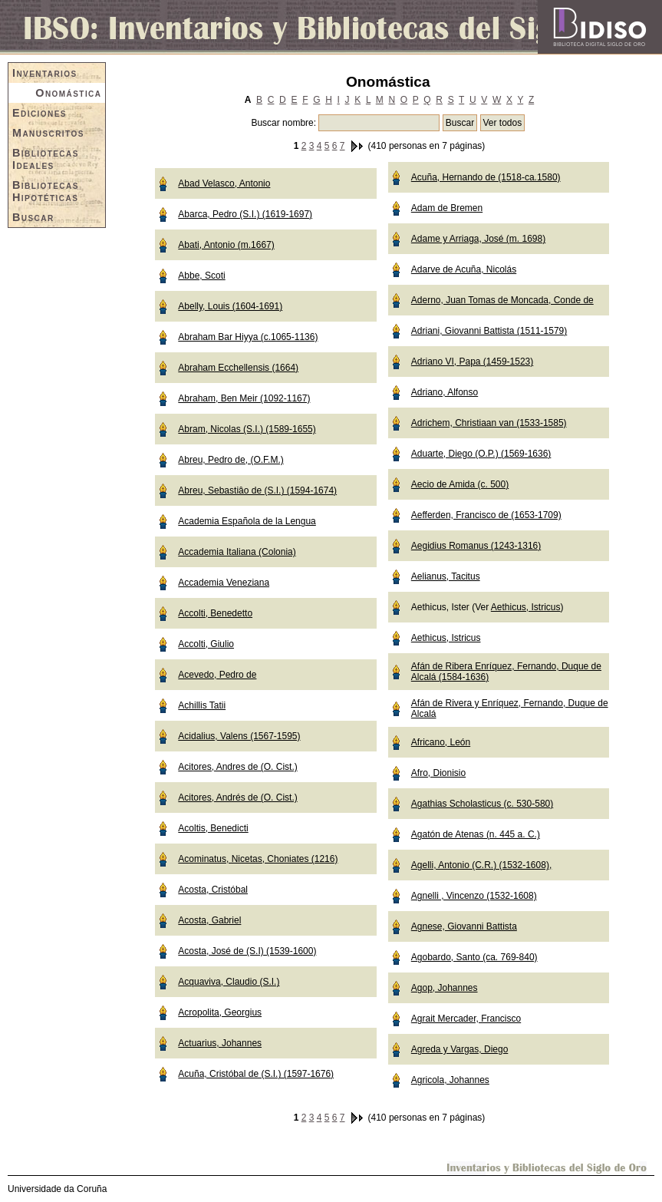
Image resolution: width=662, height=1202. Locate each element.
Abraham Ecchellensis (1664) (238, 367)
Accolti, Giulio (206, 644)
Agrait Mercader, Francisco (466, 1018)
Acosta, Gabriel (209, 920)
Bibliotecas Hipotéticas (45, 191)
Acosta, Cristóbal (213, 889)
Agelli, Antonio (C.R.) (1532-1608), (481, 865)
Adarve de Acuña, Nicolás (463, 269)
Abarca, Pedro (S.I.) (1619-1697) (245, 214)
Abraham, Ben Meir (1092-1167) (244, 398)
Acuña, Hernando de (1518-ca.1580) (486, 177)
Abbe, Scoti (201, 275)
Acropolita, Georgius (220, 1012)
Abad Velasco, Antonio (224, 183)
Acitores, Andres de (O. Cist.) (237, 766)
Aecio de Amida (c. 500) (460, 484)
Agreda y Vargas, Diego (460, 1049)
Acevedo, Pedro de (217, 674)
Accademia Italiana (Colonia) (236, 552)
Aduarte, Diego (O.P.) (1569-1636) (481, 453)
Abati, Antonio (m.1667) (226, 244)
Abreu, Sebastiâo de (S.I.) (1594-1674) (257, 490)
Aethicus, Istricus (526, 607)
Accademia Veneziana (223, 582)
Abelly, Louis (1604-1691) (230, 306)
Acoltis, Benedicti (213, 828)
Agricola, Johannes (450, 1080)
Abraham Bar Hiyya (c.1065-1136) (248, 337)
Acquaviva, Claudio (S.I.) (228, 981)
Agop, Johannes (444, 987)
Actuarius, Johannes (220, 1043)
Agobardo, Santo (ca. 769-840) (474, 957)
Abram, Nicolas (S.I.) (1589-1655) (246, 429)
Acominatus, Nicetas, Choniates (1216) (258, 859)
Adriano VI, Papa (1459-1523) (472, 361)
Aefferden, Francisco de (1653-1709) (486, 515)
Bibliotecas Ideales (45, 159)
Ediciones (39, 113)
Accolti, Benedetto (215, 613)
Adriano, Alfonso (444, 392)
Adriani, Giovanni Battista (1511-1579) (489, 330)
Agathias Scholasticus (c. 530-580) (482, 803)
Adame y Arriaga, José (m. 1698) (478, 238)
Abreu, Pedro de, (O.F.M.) (230, 459)
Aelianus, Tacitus (445, 576)
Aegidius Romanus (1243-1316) (476, 545)
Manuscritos (48, 133)
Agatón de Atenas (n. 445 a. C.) (475, 834)
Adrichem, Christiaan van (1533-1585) (489, 423)
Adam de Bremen (447, 208)
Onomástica (68, 93)
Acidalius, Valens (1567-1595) (239, 736)
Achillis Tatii (202, 705)
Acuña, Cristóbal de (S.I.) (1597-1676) (256, 1073)
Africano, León (440, 742)
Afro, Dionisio (438, 773)
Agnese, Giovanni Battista (464, 926)
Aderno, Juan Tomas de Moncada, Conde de (502, 300)
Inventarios (44, 73)
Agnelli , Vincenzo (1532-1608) (474, 895)
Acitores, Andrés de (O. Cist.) (237, 797)
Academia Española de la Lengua (246, 521)
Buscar (33, 217)
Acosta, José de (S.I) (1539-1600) (247, 951)
